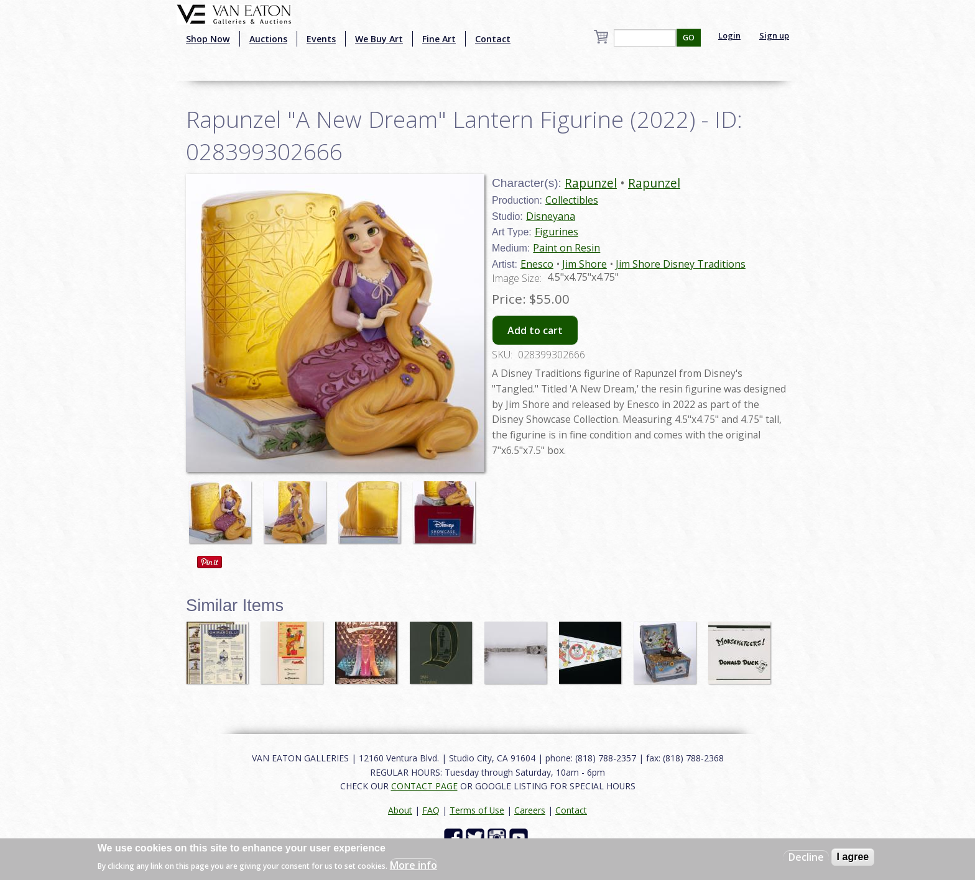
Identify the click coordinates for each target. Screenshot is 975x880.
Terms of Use (477, 810)
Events (321, 39)
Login (729, 35)
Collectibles (571, 200)
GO (689, 37)
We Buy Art (379, 39)
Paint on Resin (566, 248)
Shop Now (208, 39)
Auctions (268, 39)
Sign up (774, 35)
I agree (853, 856)
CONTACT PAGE (424, 786)
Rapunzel (591, 183)
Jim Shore (584, 264)
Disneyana (550, 216)
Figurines (556, 231)
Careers (529, 810)
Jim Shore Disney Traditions (681, 264)
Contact (493, 39)
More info (413, 865)
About (400, 810)
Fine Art (439, 39)
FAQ (431, 810)
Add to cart (535, 330)
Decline (806, 857)
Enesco (536, 264)
